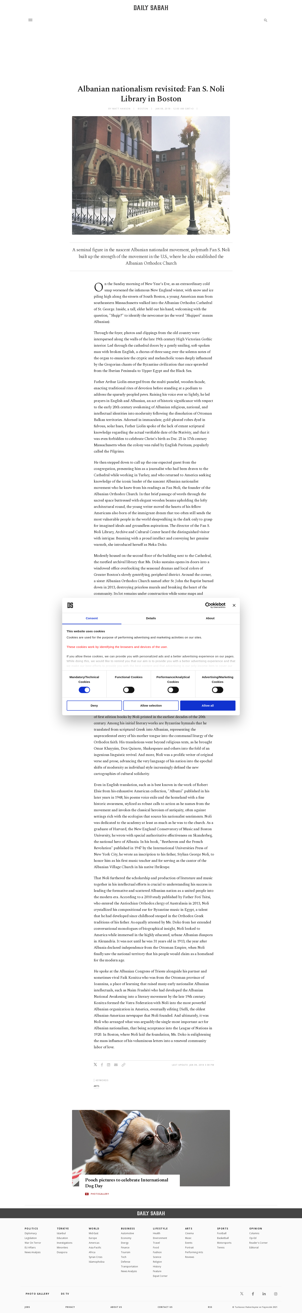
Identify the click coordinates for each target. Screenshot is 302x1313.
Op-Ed (252, 1238)
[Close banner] (234, 605)
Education (62, 1238)
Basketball (223, 1238)
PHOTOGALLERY (100, 1194)
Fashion (157, 1252)
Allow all (208, 705)
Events (188, 1242)
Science (157, 1257)
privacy (70, 1307)
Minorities (62, 1247)
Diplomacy (31, 1233)
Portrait (189, 1247)
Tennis (220, 1247)
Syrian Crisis (95, 1257)
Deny (94, 705)
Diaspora (62, 1252)
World (94, 1228)
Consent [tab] (92, 618)
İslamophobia (96, 1261)
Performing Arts (194, 1252)
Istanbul (61, 1233)
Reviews (189, 1257)
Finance (125, 1247)
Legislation (31, 1238)
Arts (188, 1228)
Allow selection (151, 705)
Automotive (127, 1233)
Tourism (125, 1252)
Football (221, 1233)
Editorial (254, 1247)
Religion (157, 1261)
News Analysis (32, 1252)
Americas (94, 1242)
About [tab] (210, 618)
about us (116, 1307)
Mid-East (93, 1233)
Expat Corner (160, 1276)
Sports (222, 1228)
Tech (123, 1257)
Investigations (64, 1242)
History (157, 1266)
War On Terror (33, 1242)
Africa (92, 1252)
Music (188, 1238)
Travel (156, 1242)
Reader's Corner (258, 1242)
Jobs (27, 1307)
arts (96, 1085)
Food (156, 1247)
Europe (93, 1238)
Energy (124, 1242)
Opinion (255, 1228)
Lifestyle (160, 1228)
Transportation (129, 1266)
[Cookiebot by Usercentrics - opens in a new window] (208, 605)
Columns (254, 1233)
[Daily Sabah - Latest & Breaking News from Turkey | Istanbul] (151, 7)
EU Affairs (30, 1247)
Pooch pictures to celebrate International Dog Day (128, 1183)
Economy (126, 1238)
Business (128, 1228)
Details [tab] (151, 618)
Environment (160, 1238)
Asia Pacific (95, 1247)
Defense (125, 1261)
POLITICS (31, 1228)
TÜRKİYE (63, 1228)
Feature (157, 1271)
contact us (165, 1307)
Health (156, 1233)
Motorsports (224, 1242)
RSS (210, 1307)
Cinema (189, 1233)
